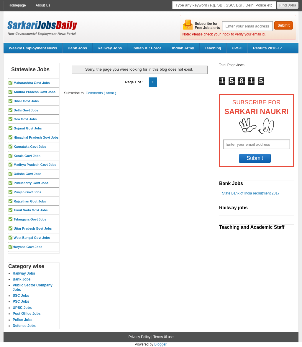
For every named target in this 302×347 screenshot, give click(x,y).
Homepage (17, 5)
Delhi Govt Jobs (26, 110)
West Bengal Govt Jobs (32, 237)
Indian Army (183, 48)
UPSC (237, 48)
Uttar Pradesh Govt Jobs (33, 228)
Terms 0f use (163, 337)
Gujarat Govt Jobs (28, 128)
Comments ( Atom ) (101, 93)
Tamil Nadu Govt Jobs (30, 210)
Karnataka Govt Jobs (30, 146)
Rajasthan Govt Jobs (30, 201)
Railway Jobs (110, 48)
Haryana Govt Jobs (27, 247)
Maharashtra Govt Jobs (32, 83)
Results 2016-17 (267, 48)
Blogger (160, 344)
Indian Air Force (146, 48)
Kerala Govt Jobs (27, 156)
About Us (43, 5)
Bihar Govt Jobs (26, 101)
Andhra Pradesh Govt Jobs (34, 92)
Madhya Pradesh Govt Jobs (35, 164)
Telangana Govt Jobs (30, 219)
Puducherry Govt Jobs (31, 183)
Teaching (213, 48)
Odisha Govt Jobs (27, 174)
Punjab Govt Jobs (27, 192)
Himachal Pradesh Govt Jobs (36, 137)
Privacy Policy (139, 337)
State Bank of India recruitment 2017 (251, 193)
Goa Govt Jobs (25, 119)
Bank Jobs (77, 48)
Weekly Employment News (33, 48)
